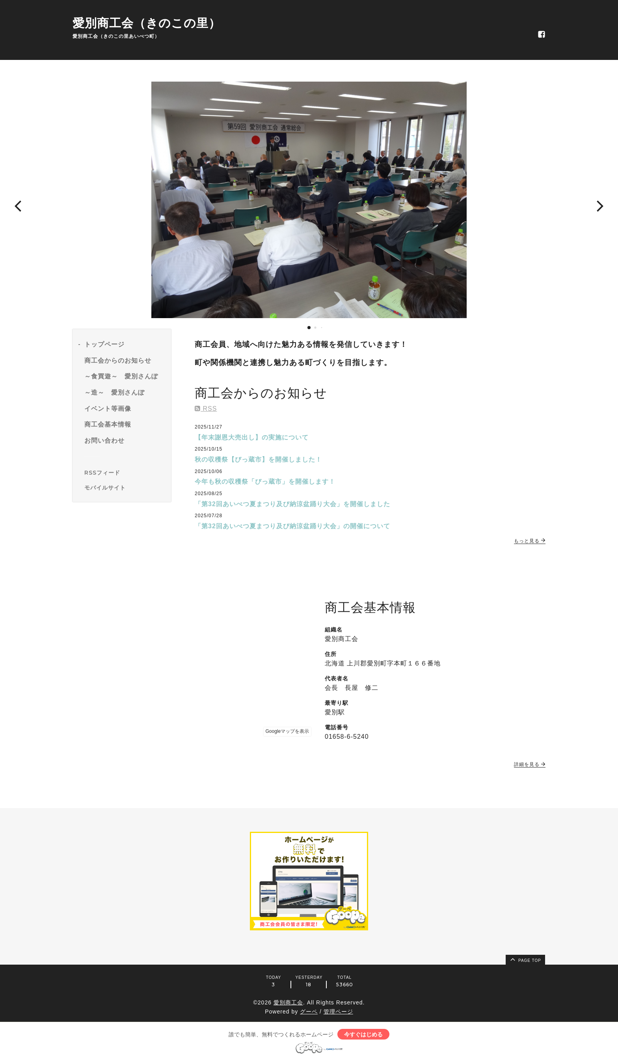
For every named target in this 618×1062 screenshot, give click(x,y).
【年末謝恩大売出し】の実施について (252, 437)
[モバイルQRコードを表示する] (124, 487)
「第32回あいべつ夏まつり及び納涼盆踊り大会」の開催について (292, 526)
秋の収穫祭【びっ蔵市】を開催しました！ (258, 459)
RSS (206, 408)
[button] (18, 205)
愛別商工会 (288, 1002)
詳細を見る (529, 764)
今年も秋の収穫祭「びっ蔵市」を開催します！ (265, 481)
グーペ (309, 1011)
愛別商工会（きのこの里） (147, 23)
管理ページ (338, 1011)
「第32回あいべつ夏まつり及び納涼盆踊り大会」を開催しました (292, 504)
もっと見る (529, 541)
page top (525, 959)
